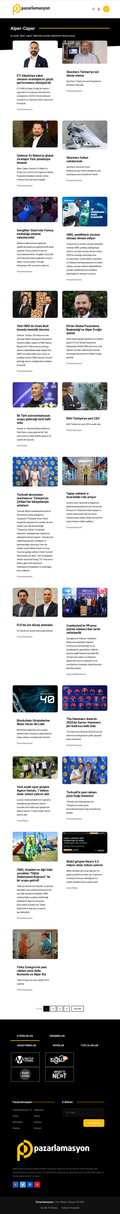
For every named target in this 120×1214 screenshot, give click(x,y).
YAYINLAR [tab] (58, 1045)
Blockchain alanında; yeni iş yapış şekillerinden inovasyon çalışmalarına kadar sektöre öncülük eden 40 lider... (34, 734)
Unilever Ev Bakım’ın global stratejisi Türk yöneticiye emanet (35, 159)
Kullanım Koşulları (70, 1207)
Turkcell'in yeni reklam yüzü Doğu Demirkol (81, 794)
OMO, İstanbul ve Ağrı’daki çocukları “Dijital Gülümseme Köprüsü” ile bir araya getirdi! (35, 875)
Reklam (38, 1122)
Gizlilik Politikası (49, 1207)
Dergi (15, 1116)
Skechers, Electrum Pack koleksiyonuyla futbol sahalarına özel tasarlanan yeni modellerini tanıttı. (83, 171)
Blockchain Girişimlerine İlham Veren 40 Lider (33, 722)
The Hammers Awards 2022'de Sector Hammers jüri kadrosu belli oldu (83, 722)
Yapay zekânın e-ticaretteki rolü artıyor (81, 495)
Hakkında (38, 1109)
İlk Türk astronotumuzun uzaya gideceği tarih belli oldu (33, 419)
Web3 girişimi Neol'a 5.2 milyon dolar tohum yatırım (84, 863)
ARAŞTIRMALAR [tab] (26, 1045)
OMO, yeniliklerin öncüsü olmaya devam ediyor (83, 236)
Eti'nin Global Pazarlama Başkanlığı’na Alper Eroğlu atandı (84, 329)
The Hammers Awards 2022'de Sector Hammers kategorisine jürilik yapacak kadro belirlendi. (84, 735)
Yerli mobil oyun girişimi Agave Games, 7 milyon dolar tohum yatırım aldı (33, 790)
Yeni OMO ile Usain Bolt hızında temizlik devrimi (33, 327)
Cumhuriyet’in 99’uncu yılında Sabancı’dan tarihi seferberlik (83, 629)
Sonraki (77, 1009)
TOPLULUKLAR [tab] (89, 1045)
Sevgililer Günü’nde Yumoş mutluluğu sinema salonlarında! (35, 234)
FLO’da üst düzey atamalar (35, 625)
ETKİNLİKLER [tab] (25, 1035)
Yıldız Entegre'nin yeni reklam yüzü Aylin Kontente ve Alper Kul (32, 970)
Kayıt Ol (93, 1123)
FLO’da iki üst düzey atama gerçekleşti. (35, 631)
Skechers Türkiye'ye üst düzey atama (82, 73)
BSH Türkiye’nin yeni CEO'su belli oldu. (83, 424)
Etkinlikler (18, 1122)
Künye (37, 1116)
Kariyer (16, 1128)
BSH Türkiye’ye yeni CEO (83, 418)
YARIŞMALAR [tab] (57, 1035)
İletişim (37, 1128)
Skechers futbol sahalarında (77, 159)
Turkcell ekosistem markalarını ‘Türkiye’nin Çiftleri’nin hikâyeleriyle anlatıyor (33, 500)
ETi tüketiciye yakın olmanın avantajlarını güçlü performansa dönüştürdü (35, 79)
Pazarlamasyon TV (22, 1109)
